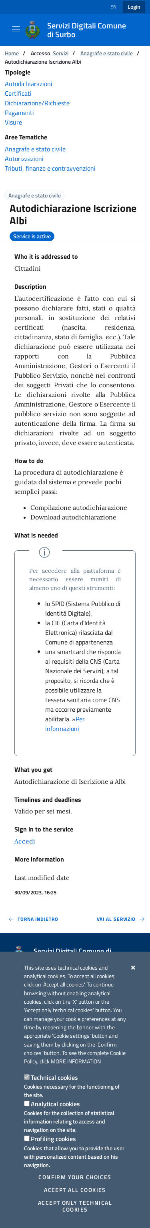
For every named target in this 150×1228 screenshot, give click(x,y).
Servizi (60, 53)
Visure (13, 122)
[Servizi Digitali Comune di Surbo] (81, 30)
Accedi (24, 841)
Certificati (18, 93)
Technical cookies (54, 1077)
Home (12, 53)
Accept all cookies (75, 1190)
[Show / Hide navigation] (16, 29)
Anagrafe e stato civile (106, 53)
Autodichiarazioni (28, 84)
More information (76, 1061)
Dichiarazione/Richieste (37, 103)
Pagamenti (19, 112)
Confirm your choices (74, 1177)
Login (134, 6)
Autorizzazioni (24, 158)
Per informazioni (65, 723)
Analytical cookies (55, 1104)
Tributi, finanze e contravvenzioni (50, 168)
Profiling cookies (53, 1138)
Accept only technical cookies (75, 1206)
